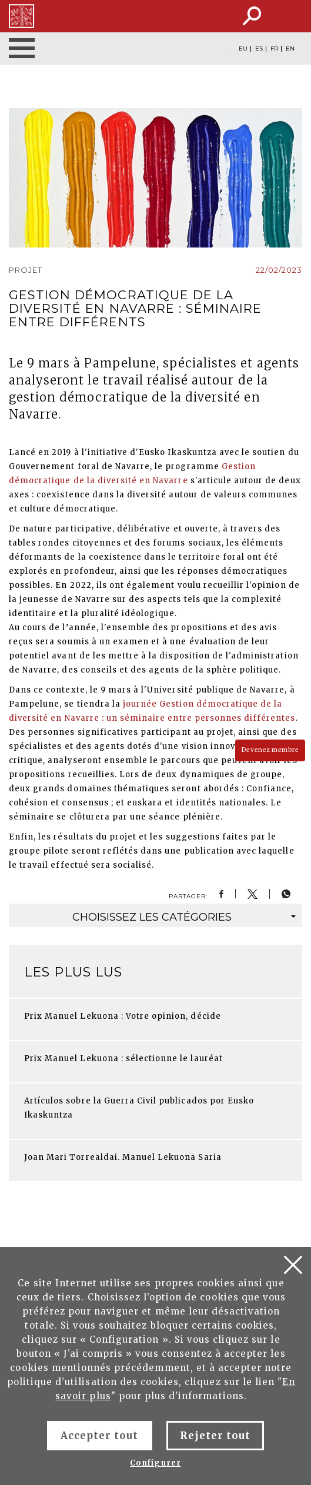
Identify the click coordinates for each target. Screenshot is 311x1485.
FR (274, 49)
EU (243, 49)
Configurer (155, 1463)
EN (290, 49)
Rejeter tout (215, 1435)
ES (259, 49)
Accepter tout (100, 1435)
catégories (184, 917)
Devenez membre (270, 750)
